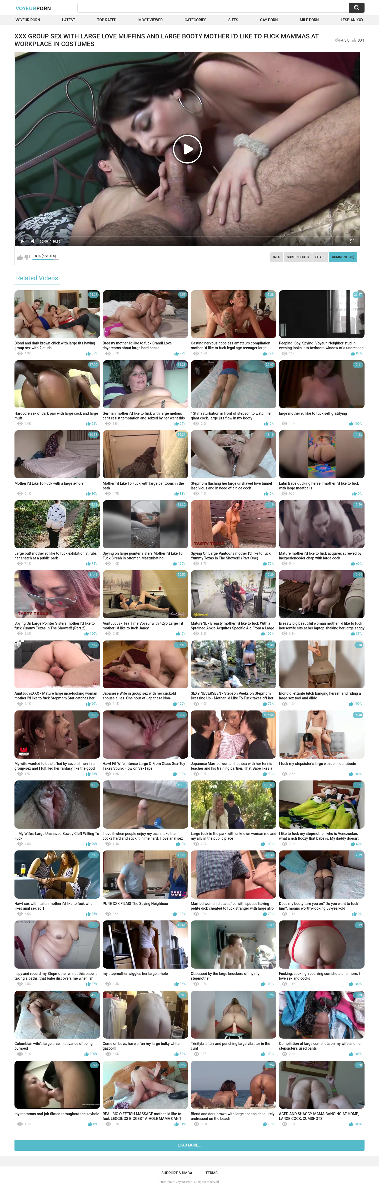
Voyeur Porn (28, 20)
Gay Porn (269, 20)
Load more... (189, 1145)
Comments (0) (343, 257)
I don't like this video (27, 257)
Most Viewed (150, 20)
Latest (68, 20)
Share (320, 257)
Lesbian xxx (352, 20)
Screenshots (298, 257)
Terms (212, 1173)
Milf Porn (309, 20)
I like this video (20, 257)
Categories (195, 20)
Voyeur (33, 8)
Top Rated (106, 20)
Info (276, 257)
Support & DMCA (176, 1173)
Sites (233, 20)
